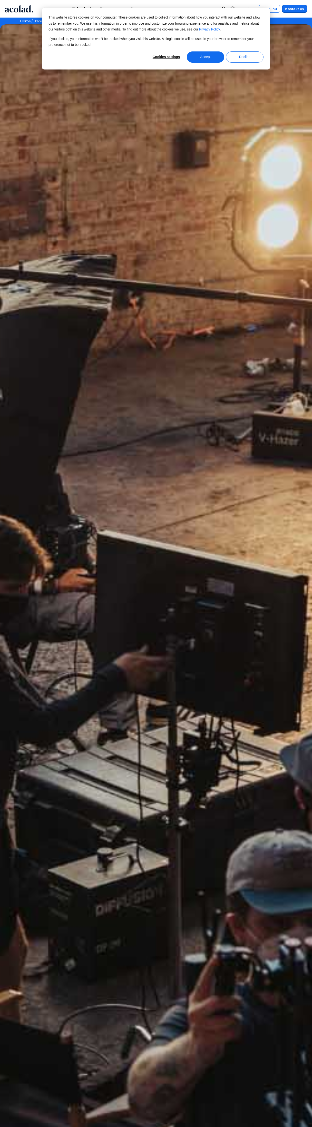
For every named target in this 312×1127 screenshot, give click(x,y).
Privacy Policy (209, 29)
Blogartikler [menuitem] (112, 1090)
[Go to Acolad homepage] (19, 8)
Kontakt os (294, 9)
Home (25, 21)
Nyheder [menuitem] (28, 1071)
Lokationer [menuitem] (30, 1080)
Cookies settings (166, 57)
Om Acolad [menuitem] (30, 1062)
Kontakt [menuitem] (180, 1071)
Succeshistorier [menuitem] (115, 1080)
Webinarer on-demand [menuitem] (122, 1062)
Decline (245, 57)
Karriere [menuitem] (28, 1090)
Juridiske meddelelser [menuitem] (250, 1062)
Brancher (41, 21)
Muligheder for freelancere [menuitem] (46, 1099)
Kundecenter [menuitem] (185, 1062)
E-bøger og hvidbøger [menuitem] (122, 1071)
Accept (205, 57)
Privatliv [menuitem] (237, 1071)
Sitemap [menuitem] (237, 1080)
